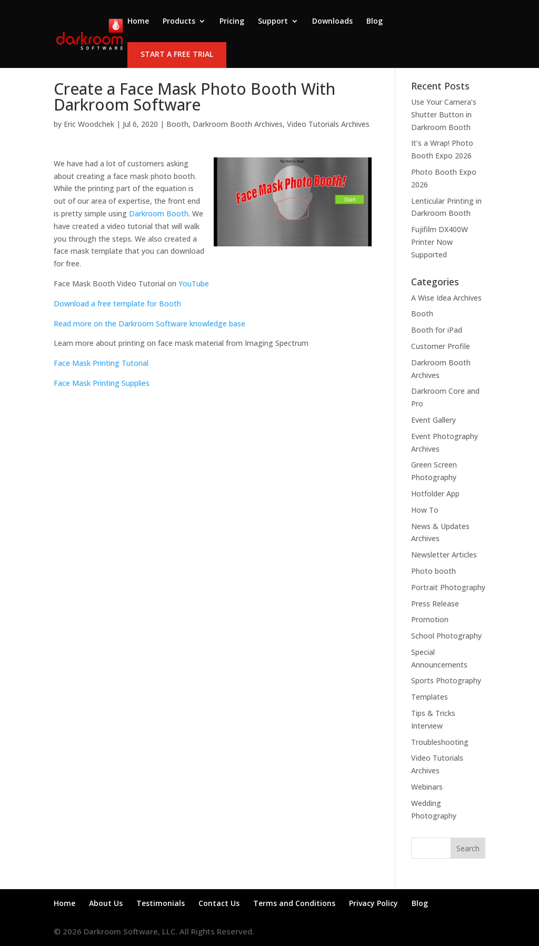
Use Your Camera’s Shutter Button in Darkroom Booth (443, 114)
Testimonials (160, 903)
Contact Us (218, 903)
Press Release (435, 604)
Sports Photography (446, 680)
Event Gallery (433, 420)
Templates (429, 697)
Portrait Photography (448, 587)
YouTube (193, 283)
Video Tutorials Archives (328, 124)
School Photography (446, 636)
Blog (374, 21)
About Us (106, 903)
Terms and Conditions (294, 903)
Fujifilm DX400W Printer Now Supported (439, 242)
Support (273, 21)
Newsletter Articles (444, 555)
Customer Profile (440, 346)
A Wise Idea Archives (446, 298)
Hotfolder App (435, 494)
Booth (177, 124)
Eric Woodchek (89, 124)
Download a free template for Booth (117, 303)
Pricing (231, 21)
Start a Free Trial (177, 54)
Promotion (429, 619)
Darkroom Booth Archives (238, 124)
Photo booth (433, 571)
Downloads (332, 21)
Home (138, 21)
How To (424, 510)
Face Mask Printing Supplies (101, 383)
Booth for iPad (436, 330)
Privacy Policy (373, 903)
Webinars (427, 787)
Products (179, 21)
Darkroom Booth (158, 213)
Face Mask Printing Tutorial (101, 363)
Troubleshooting (439, 742)
